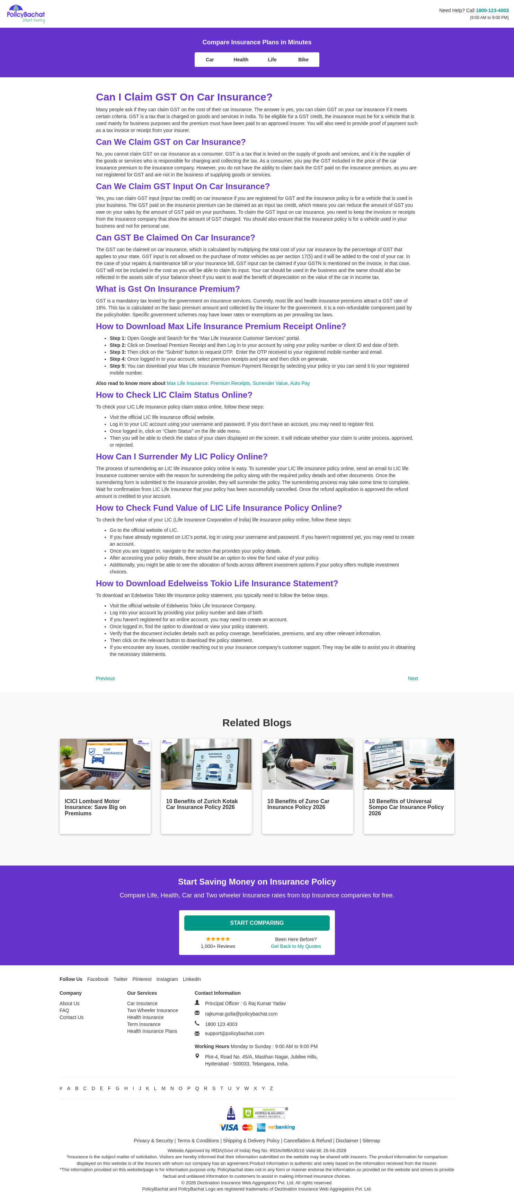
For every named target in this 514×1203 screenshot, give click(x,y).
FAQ (64, 1010)
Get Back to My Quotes (296, 946)
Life (272, 59)
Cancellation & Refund (308, 1140)
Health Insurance (145, 1017)
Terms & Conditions (198, 1140)
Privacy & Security (153, 1140)
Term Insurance (143, 1024)
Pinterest (142, 979)
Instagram (167, 979)
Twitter (120, 979)
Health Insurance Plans (152, 1031)
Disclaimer (347, 1140)
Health (241, 59)
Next (413, 678)
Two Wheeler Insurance (152, 1010)
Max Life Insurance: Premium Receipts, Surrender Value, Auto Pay (238, 383)
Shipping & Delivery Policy (251, 1140)
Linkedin (192, 979)
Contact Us (71, 1017)
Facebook (97, 979)
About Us (70, 1003)
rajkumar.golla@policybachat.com (241, 1014)
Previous (105, 678)
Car (210, 59)
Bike (303, 59)
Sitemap (371, 1140)
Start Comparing (257, 923)
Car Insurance (142, 1003)
